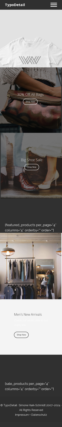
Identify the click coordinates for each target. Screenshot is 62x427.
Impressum (22, 414)
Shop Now (28, 102)
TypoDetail (15, 4)
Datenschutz (39, 414)
